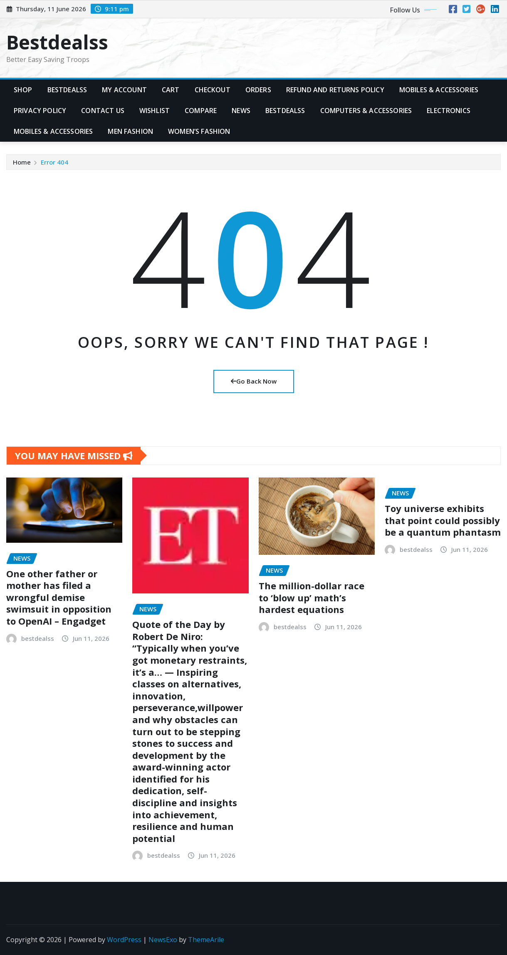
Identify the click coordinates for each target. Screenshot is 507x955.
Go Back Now (254, 381)
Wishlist (154, 110)
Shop (23, 89)
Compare (201, 110)
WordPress (124, 939)
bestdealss (37, 638)
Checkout (212, 89)
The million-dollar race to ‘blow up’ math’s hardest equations (311, 597)
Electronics (448, 110)
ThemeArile (206, 939)
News (241, 110)
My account (124, 89)
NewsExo (162, 939)
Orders (258, 89)
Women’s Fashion (199, 131)
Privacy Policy (40, 110)
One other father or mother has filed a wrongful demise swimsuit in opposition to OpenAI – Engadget (58, 597)
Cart (171, 89)
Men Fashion (130, 131)
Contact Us (102, 110)
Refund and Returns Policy (335, 89)
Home (22, 162)
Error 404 (54, 162)
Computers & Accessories (366, 110)
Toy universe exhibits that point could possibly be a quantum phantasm (443, 520)
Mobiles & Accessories (438, 89)
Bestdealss (57, 42)
